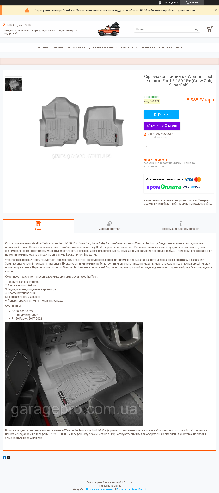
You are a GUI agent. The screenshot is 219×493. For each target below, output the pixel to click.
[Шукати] (196, 29)
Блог (179, 47)
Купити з (164, 126)
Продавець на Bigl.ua (109, 485)
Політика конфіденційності (131, 489)
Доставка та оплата (103, 47)
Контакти (165, 47)
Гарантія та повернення (138, 47)
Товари (57, 47)
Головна (43, 47)
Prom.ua (128, 482)
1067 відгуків (170, 2)
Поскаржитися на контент (100, 489)
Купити (163, 114)
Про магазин (76, 47)
